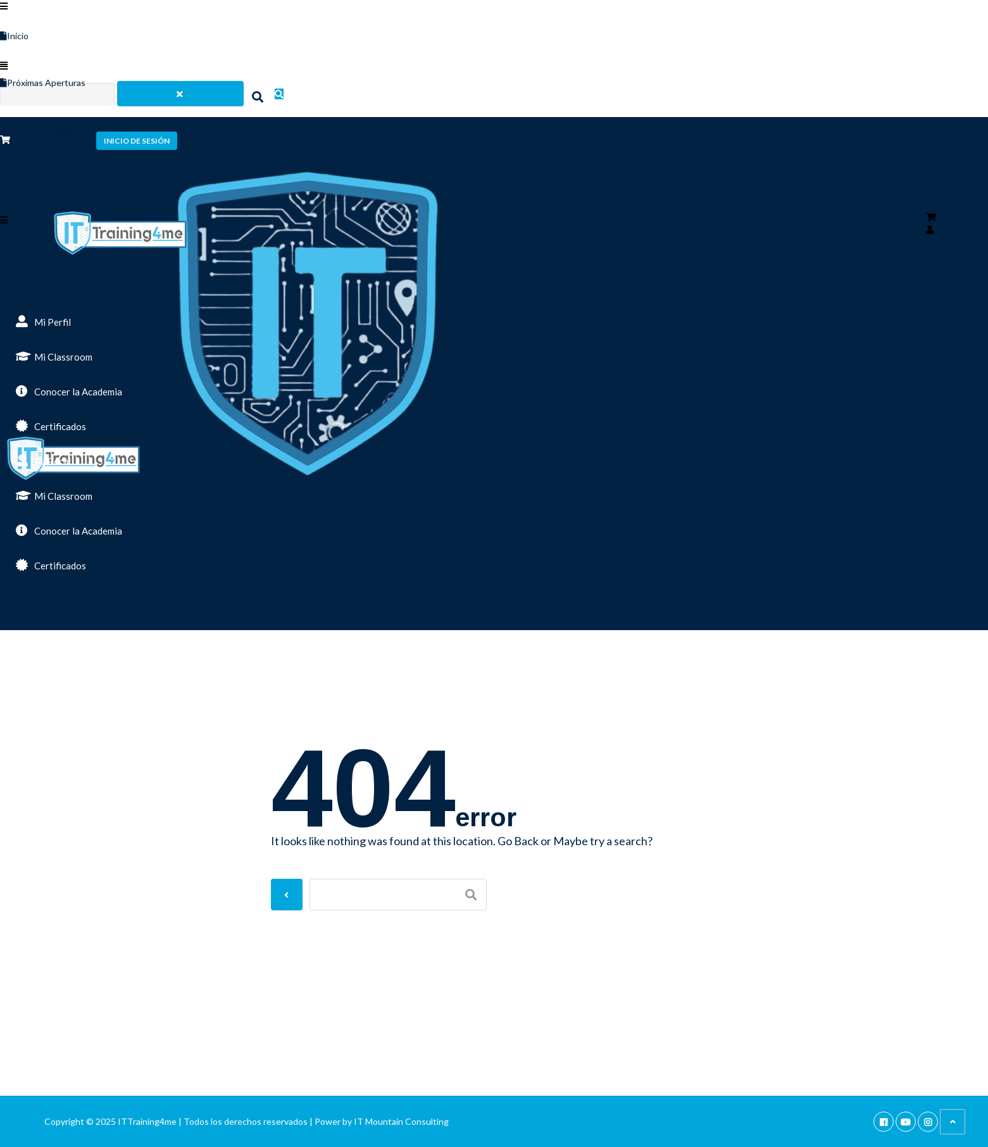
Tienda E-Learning (39, 129)
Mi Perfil (43, 321)
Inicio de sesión (137, 141)
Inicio (14, 35)
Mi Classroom (54, 356)
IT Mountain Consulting (401, 1121)
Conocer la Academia (69, 391)
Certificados (51, 425)
